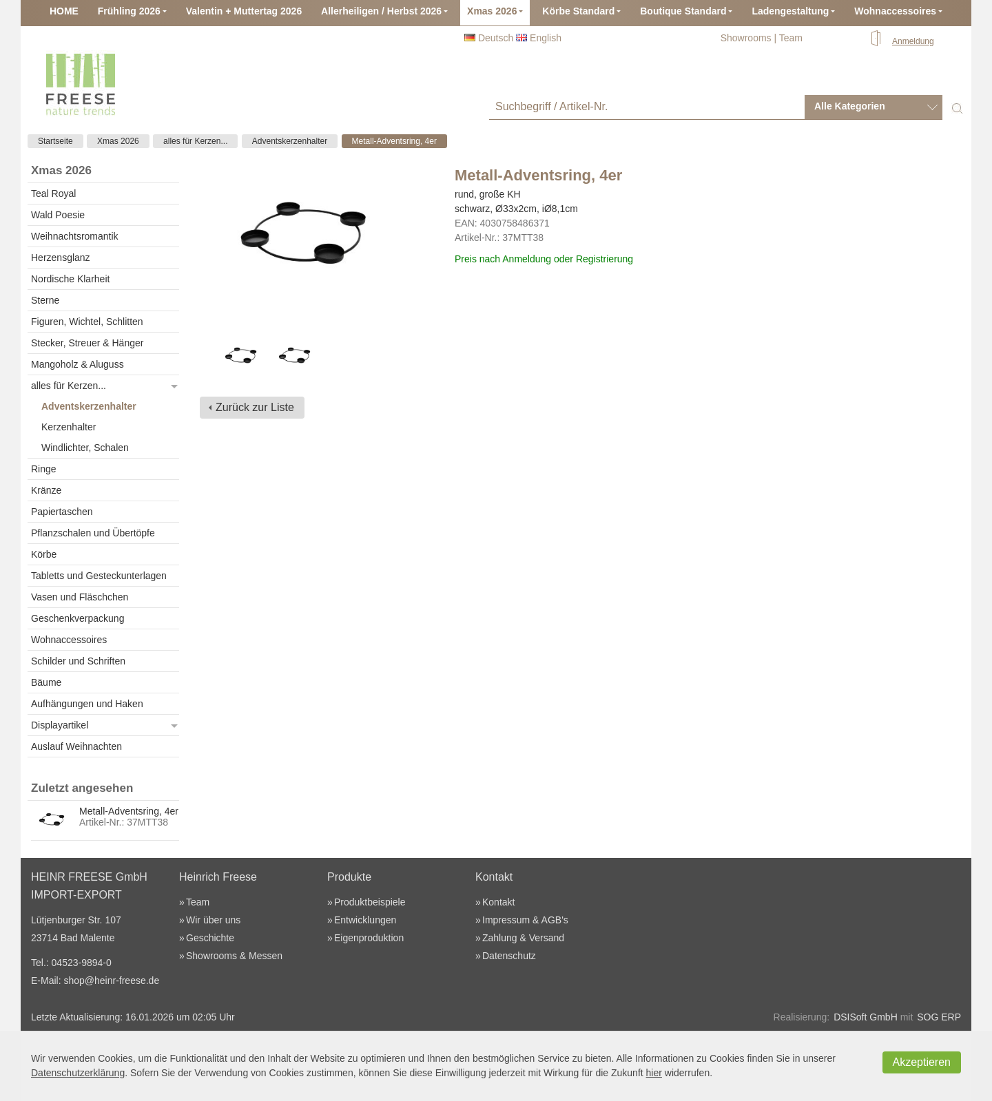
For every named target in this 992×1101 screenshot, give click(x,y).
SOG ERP (939, 1017)
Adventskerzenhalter (289, 141)
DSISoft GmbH (866, 1017)
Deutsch (488, 37)
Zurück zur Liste (255, 407)
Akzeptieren (922, 1062)
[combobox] (873, 107)
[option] (240, 357)
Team (791, 37)
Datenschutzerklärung (78, 1072)
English (538, 37)
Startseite (55, 141)
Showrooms (746, 37)
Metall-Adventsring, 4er (394, 141)
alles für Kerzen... (195, 141)
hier (654, 1072)
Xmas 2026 (118, 141)
